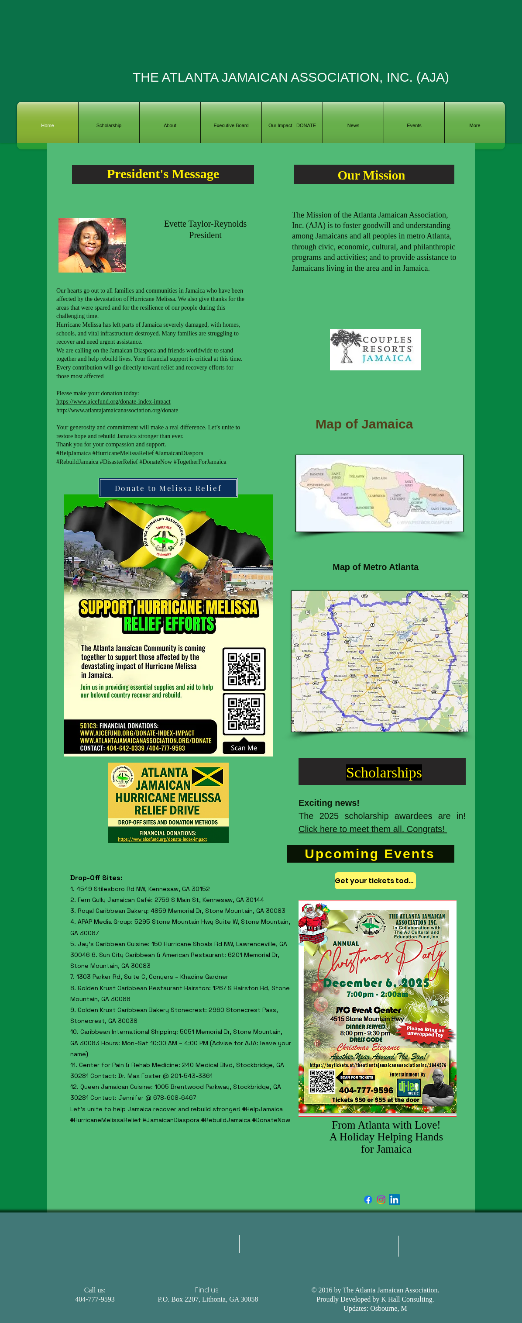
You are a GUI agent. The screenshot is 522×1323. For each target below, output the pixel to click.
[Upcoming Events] (370, 854)
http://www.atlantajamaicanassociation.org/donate (117, 410)
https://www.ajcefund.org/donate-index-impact (113, 401)
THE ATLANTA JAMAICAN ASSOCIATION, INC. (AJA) (291, 77)
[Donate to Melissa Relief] (168, 487)
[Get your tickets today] (375, 880)
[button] (170, 125)
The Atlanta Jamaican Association (390, 1290)
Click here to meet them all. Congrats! (373, 829)
